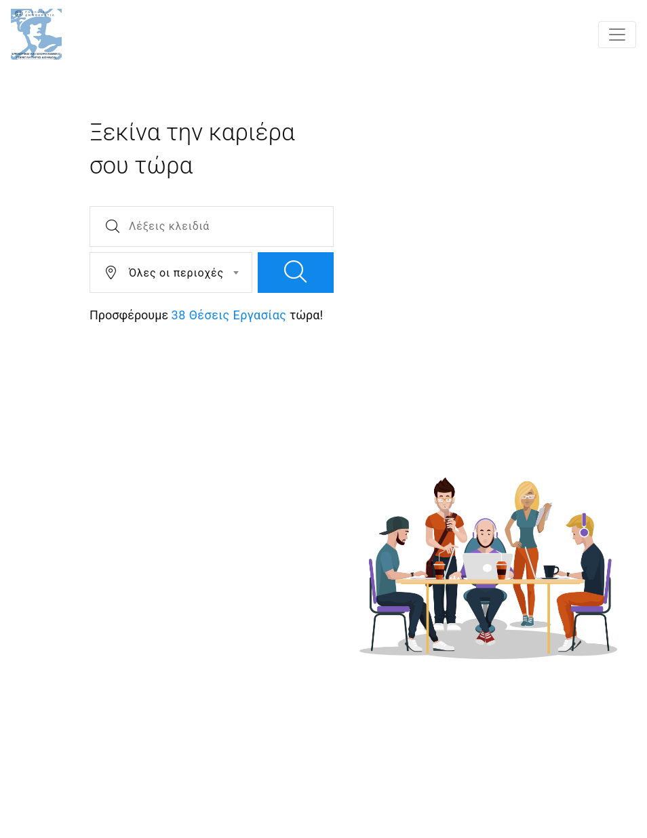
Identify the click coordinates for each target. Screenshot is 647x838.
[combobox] (171, 272)
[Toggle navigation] (617, 34)
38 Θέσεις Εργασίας (229, 315)
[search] (296, 272)
